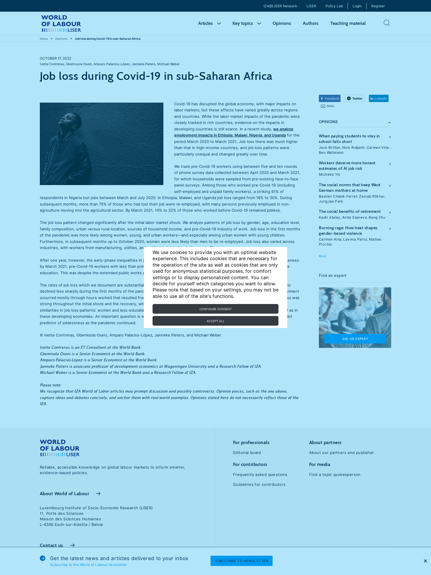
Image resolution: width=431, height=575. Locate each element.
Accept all (216, 321)
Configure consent (215, 309)
